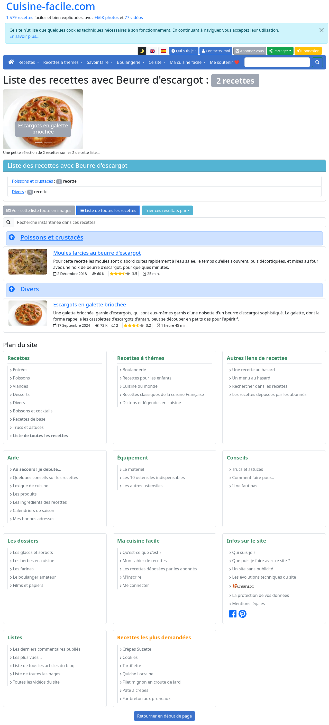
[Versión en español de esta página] (163, 51)
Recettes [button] (27, 62)
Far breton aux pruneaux (145, 698)
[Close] (321, 30)
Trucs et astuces (27, 427)
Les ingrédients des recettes (38, 502)
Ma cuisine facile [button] (186, 62)
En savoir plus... (25, 36)
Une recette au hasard (252, 370)
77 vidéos (134, 17)
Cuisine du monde (139, 386)
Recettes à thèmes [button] (61, 62)
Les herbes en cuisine (32, 560)
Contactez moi (216, 50)
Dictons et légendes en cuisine (150, 402)
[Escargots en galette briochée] (38, 142)
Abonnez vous (250, 50)
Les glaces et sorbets (31, 552)
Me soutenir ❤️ (224, 62)
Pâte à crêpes (134, 690)
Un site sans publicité (251, 569)
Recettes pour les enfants (145, 378)
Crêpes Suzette (135, 649)
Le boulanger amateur (33, 577)
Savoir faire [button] (98, 62)
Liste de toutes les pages (35, 674)
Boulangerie (133, 370)
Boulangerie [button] (129, 62)
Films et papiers (26, 585)
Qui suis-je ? (183, 50)
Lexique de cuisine (29, 486)
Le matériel (132, 469)
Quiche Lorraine (136, 674)
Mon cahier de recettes (143, 560)
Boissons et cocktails (31, 411)
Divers (18, 191)
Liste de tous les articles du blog (42, 665)
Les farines (22, 569)
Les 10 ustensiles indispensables (152, 477)
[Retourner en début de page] (11, 237)
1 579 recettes (19, 17)
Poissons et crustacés (32, 181)
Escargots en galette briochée (43, 128)
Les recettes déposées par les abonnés (267, 394)
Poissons (20, 378)
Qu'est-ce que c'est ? (140, 552)
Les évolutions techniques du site (262, 577)
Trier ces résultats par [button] (166, 210)
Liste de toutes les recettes (108, 210)
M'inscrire (131, 577)
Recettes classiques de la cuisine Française (162, 394)
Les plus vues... (26, 657)
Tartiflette (130, 665)
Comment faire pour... (251, 477)
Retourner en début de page (164, 716)
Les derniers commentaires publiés (45, 649)
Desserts (20, 394)
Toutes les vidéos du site (35, 682)
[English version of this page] (152, 51)
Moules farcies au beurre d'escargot (97, 252)
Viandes (19, 386)
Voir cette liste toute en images (38, 210)
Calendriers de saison (32, 510)
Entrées (19, 370)
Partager (278, 50)
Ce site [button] (155, 62)
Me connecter (134, 585)
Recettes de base (27, 419)
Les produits (23, 494)
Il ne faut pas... (244, 486)
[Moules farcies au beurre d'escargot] (48, 142)
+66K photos (107, 17)
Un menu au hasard (249, 378)
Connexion (308, 50)
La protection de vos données (259, 595)
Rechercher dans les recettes (258, 386)
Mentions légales (247, 603)
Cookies (129, 657)
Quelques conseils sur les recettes (44, 477)
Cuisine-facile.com (50, 6)
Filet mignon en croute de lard (150, 682)
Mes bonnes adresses (32, 518)
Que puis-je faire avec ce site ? (259, 560)
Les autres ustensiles (141, 486)
